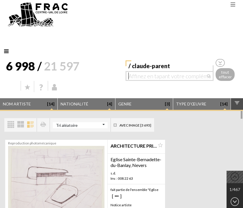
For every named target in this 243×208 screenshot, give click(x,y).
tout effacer (225, 74)
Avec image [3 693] (135, 125)
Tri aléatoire (67, 125)
